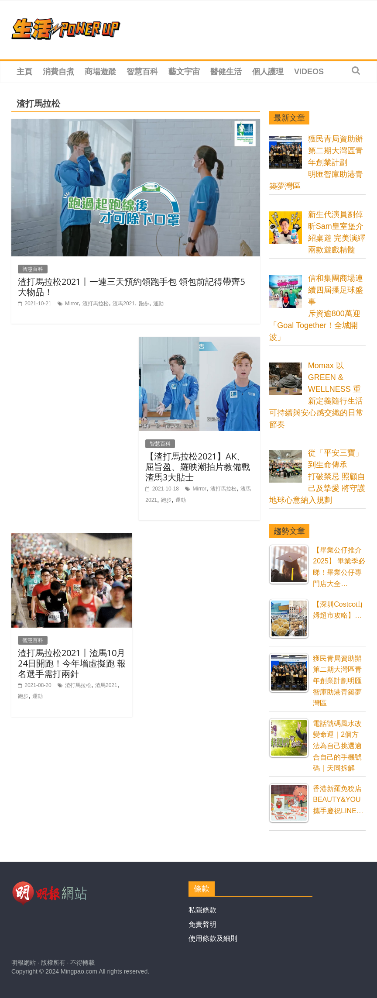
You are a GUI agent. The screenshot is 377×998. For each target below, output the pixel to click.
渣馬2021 (124, 303)
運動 (158, 303)
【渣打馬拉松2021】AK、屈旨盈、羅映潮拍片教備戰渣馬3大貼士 (197, 466)
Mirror (72, 303)
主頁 (24, 71)
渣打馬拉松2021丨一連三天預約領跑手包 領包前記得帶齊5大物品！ (131, 287)
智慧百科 (142, 71)
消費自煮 (58, 71)
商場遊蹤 (100, 71)
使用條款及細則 (212, 938)
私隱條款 (202, 910)
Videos (309, 71)
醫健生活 (226, 71)
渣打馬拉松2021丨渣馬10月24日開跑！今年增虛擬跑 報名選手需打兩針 (72, 663)
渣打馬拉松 (95, 303)
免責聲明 (202, 924)
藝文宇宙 (184, 71)
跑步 (144, 303)
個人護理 (268, 71)
